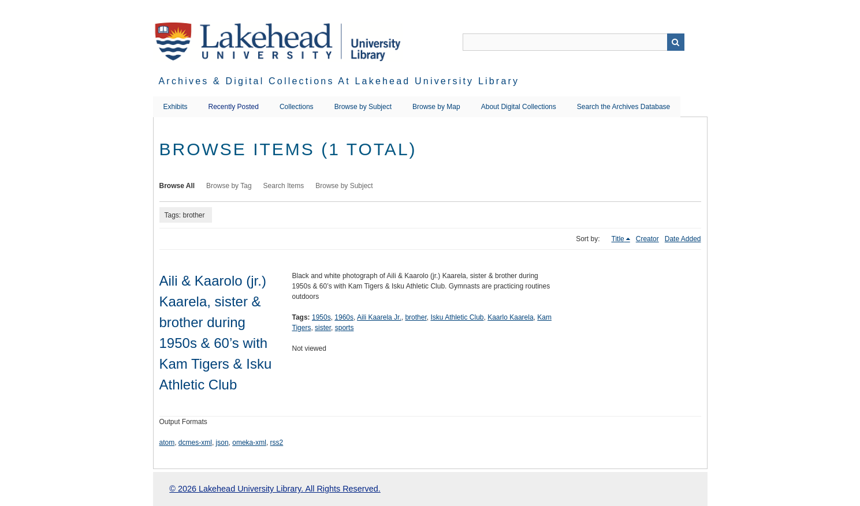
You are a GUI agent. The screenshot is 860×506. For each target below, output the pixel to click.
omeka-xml (249, 442)
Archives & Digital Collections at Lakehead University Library (339, 81)
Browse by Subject (363, 107)
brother (415, 317)
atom (167, 442)
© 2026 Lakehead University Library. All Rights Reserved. (274, 488)
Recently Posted (234, 107)
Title (618, 239)
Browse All (177, 186)
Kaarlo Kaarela (510, 317)
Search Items (283, 186)
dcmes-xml (195, 442)
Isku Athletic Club (456, 317)
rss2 (277, 442)
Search (675, 42)
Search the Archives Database (623, 107)
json (222, 442)
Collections (297, 107)
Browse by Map (436, 107)
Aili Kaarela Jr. (379, 317)
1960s (343, 317)
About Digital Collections (518, 107)
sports (344, 328)
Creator (647, 239)
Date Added (683, 239)
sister (323, 328)
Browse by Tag (229, 186)
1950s (321, 317)
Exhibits (175, 107)
